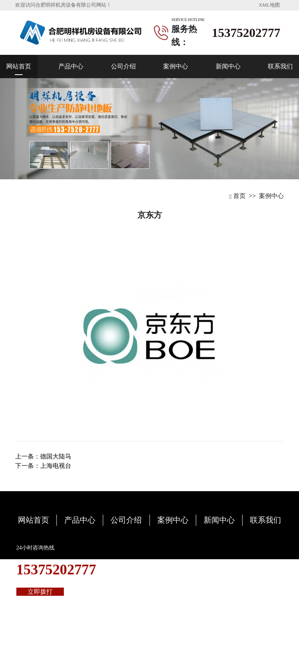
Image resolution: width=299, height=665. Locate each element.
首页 (237, 195)
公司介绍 (123, 66)
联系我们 (280, 66)
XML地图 (269, 5)
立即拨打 (40, 591)
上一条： (43, 456)
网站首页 (18, 66)
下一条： (43, 465)
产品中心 (70, 66)
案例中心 (175, 66)
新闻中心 (228, 66)
